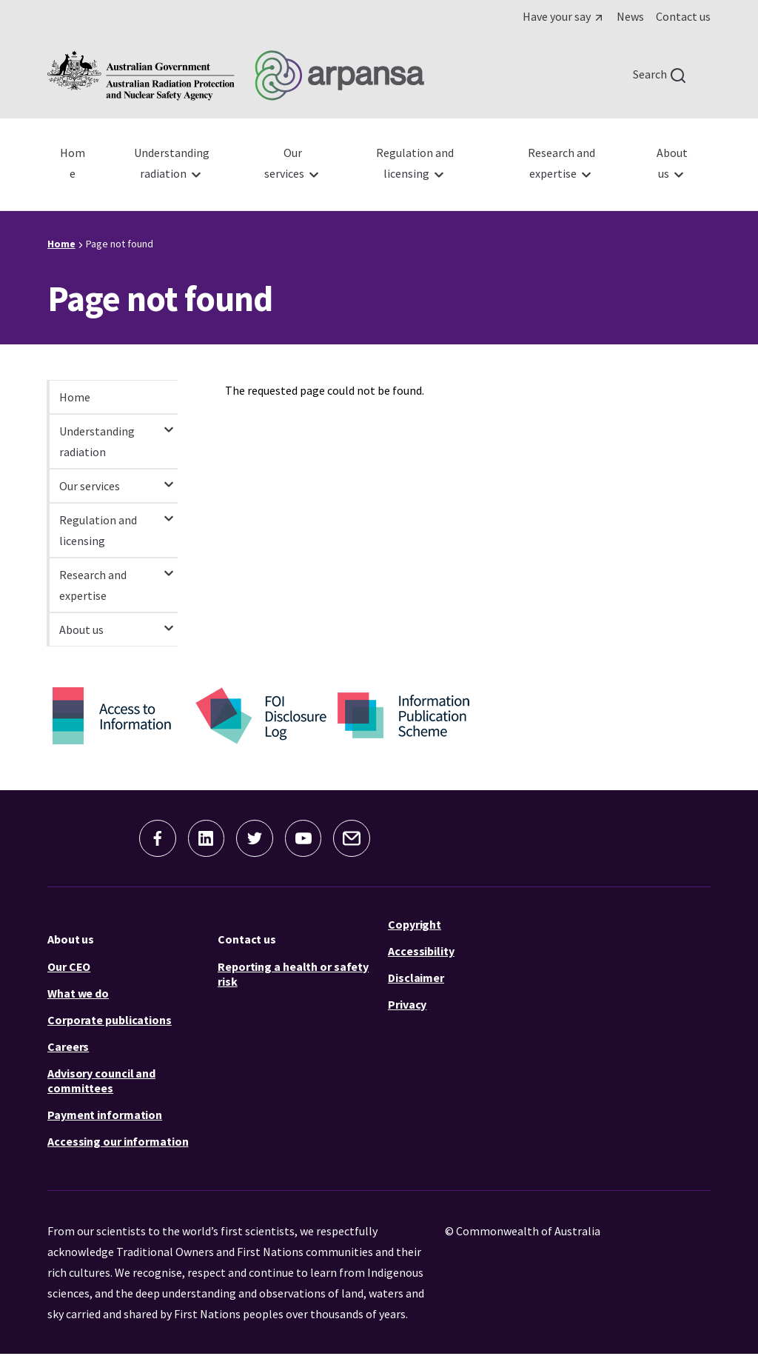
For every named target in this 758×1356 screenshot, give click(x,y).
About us (70, 940)
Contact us (247, 940)
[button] (149, 839)
